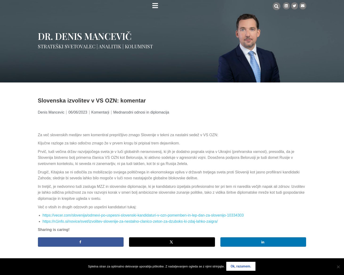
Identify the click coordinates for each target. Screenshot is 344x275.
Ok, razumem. (241, 267)
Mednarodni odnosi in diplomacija (141, 112)
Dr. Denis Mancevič (85, 36)
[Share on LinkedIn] (263, 242)
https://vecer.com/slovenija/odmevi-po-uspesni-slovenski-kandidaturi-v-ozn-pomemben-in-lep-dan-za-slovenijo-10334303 (143, 215)
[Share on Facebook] (81, 242)
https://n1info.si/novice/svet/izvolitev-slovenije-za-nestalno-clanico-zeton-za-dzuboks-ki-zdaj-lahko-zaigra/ (130, 221)
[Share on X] (172, 242)
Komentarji (100, 112)
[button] (275, 6)
